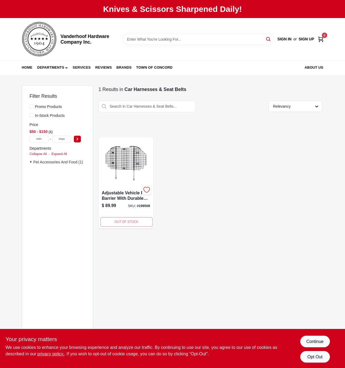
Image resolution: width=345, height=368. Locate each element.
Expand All (59, 154)
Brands (124, 67)
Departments (50, 67)
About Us (314, 67)
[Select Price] (77, 139)
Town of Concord (154, 67)
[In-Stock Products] (31, 115)
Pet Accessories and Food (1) (58, 162)
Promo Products (48, 106)
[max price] (61, 139)
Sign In (284, 39)
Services (82, 67)
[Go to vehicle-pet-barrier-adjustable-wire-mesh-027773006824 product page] (126, 183)
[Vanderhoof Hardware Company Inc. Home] (39, 39)
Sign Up (306, 39)
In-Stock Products (50, 115)
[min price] (39, 139)
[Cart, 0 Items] (320, 39)
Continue (314, 341)
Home (27, 67)
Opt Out (314, 357)
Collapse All (38, 154)
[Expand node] (31, 162)
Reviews (103, 67)
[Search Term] (198, 39)
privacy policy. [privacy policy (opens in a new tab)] (50, 354)
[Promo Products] (31, 106)
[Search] (268, 38)
